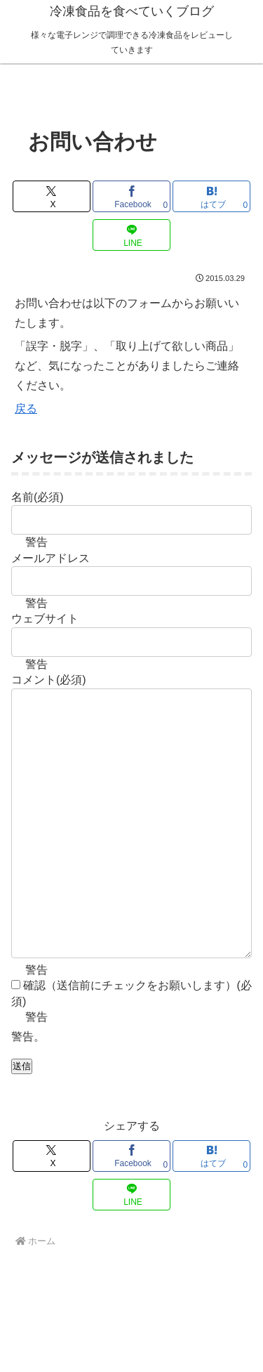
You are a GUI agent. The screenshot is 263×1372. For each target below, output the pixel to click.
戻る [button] (26, 408)
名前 (37, 497)
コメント (48, 680)
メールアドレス (50, 558)
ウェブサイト (45, 619)
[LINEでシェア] (131, 235)
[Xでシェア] (51, 196)
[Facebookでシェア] (131, 196)
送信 (22, 1122)
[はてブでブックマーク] (211, 196)
